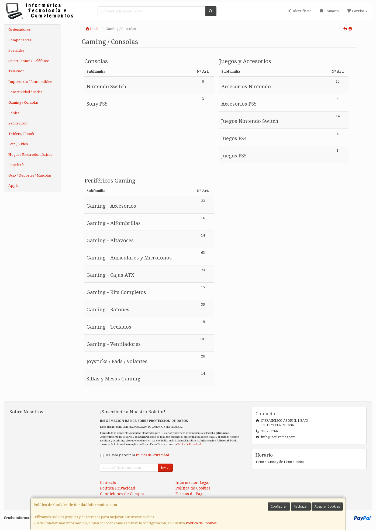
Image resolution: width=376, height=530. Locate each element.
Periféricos (17, 123)
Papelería (16, 165)
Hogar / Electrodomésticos (30, 155)
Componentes (19, 40)
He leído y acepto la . (138, 455)
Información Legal (192, 482)
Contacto (329, 11)
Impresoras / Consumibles (29, 82)
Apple (13, 186)
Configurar (279, 506)
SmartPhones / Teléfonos (28, 61)
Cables (13, 113)
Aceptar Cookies (327, 506)
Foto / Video (18, 144)
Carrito (357, 11)
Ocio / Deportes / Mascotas (29, 175)
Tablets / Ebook (21, 134)
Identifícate (299, 11)
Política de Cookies (201, 523)
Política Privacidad (117, 488)
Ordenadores (19, 30)
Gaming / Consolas (23, 102)
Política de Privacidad (189, 444)
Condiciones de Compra (122, 494)
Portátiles (16, 50)
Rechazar (301, 506)
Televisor (16, 71)
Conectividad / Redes (25, 92)
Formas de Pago (190, 494)
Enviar (165, 467)
